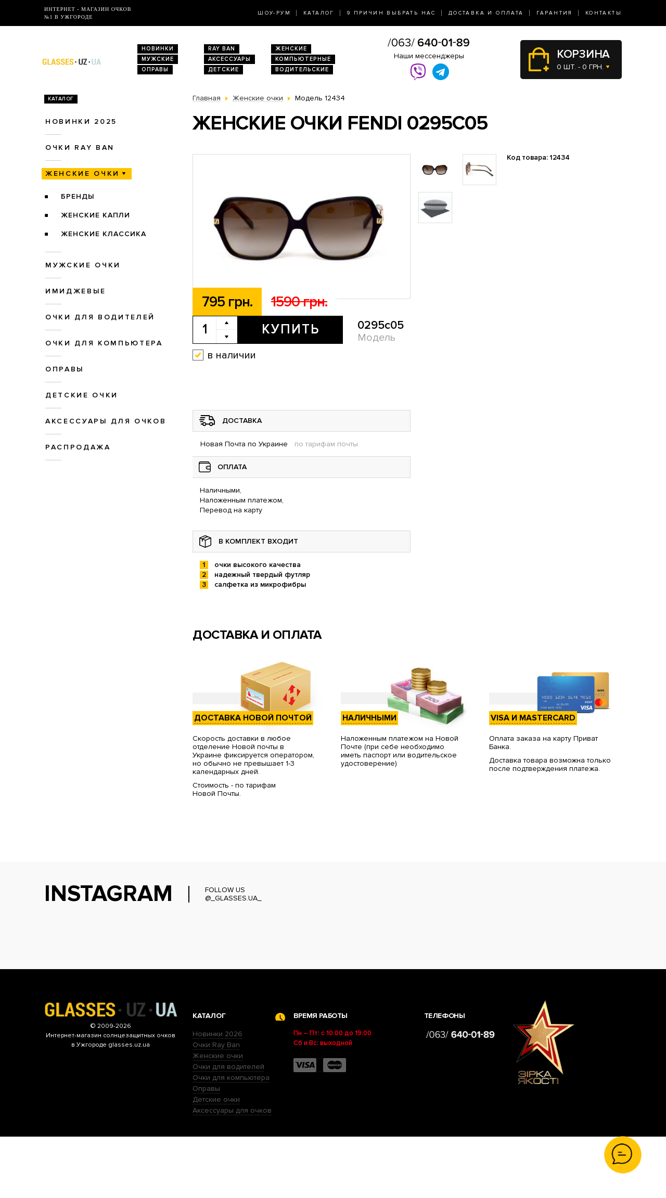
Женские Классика (103, 233)
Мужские (158, 59)
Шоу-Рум (274, 13)
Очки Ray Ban (216, 1106)
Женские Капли (95, 215)
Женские (291, 48)
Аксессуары (229, 59)
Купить (290, 329)
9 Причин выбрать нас (391, 13)
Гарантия (554, 13)
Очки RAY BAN (79, 147)
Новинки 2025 (81, 121)
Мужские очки (83, 265)
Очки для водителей (100, 317)
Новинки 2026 (217, 1095)
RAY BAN (221, 48)
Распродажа (78, 447)
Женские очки (82, 173)
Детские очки (81, 395)
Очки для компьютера (104, 343)
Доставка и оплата (486, 13)
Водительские (302, 69)
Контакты (603, 13)
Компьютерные (303, 59)
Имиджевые (75, 291)
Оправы (155, 69)
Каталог (319, 13)
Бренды (78, 196)
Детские (223, 69)
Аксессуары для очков (105, 421)
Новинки (158, 48)
